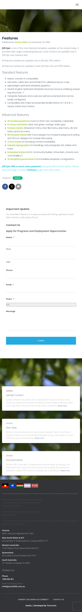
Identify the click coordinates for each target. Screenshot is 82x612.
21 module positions (18, 121)
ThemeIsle (51, 605)
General (17, 178)
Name (10, 237)
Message (10, 311)
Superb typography (18, 145)
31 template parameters (21, 159)
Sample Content (14, 395)
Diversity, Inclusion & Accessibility (33, 599)
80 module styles (17, 134)
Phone (9, 270)
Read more (62, 405)
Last (8, 262)
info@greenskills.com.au (13, 586)
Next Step (11, 427)
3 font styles (14, 141)
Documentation (14, 460)
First (8, 249)
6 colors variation (17, 124)
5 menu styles (15, 128)
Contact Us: (8, 570)
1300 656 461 (8, 579)
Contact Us (58, 599)
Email (10, 284)
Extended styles (16, 152)
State (10, 299)
